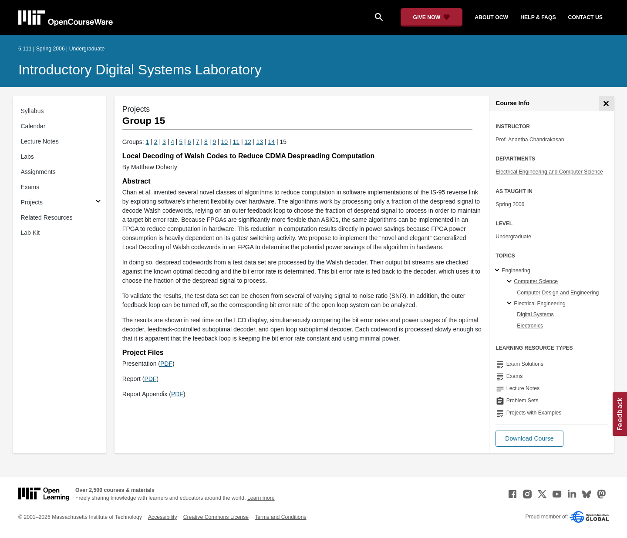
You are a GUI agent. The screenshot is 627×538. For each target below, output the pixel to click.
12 (248, 141)
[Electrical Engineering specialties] (510, 303)
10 (224, 141)
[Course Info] (606, 103)
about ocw (491, 17)
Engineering (516, 270)
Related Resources (47, 217)
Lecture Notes (40, 141)
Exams (30, 187)
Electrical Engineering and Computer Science (549, 172)
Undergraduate (513, 237)
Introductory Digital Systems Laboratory (140, 69)
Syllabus (32, 110)
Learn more (261, 498)
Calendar (33, 126)
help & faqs (538, 17)
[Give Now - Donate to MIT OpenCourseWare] (432, 17)
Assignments (38, 171)
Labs (27, 156)
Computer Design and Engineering (558, 293)
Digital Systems (535, 314)
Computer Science (536, 281)
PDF (166, 363)
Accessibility (162, 517)
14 (271, 141)
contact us (585, 17)
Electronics (530, 326)
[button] (529, 439)
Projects (32, 202)
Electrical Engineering (539, 304)
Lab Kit (30, 232)
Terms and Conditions (280, 517)
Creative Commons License (216, 517)
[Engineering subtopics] (498, 270)
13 (259, 141)
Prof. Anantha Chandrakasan (530, 140)
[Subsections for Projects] (98, 202)
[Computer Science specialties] (510, 281)
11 (236, 141)
